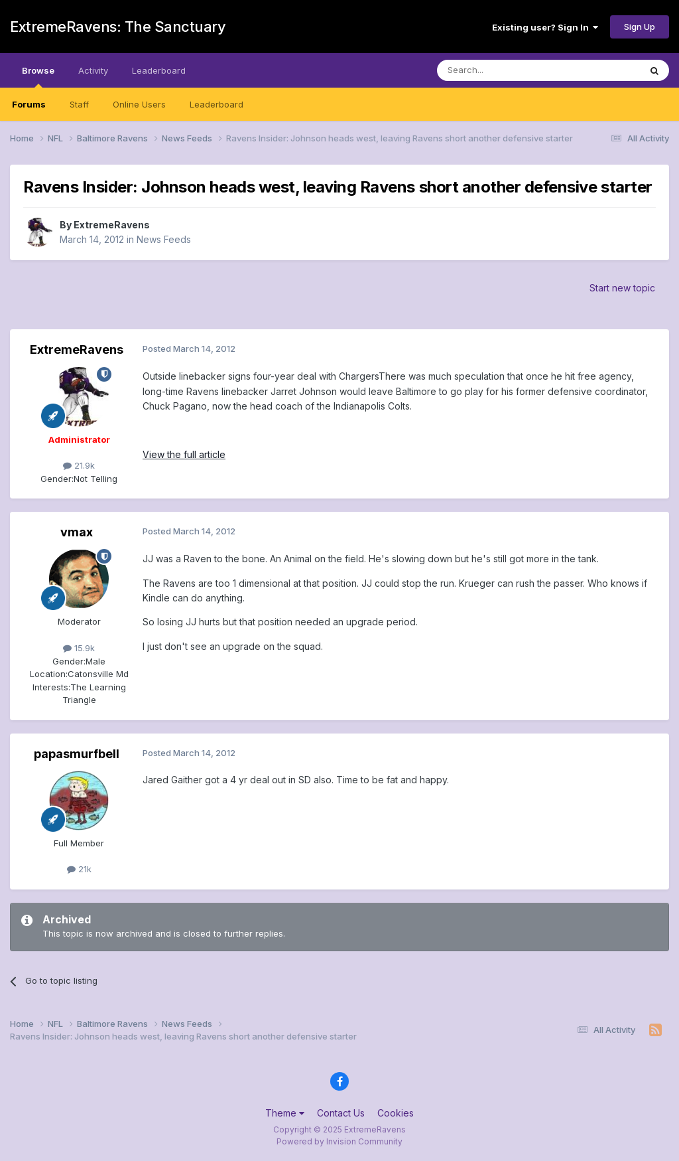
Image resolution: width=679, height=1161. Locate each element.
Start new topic (622, 287)
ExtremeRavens (112, 224)
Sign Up (639, 26)
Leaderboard (216, 104)
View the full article (184, 454)
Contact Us (341, 1113)
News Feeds (164, 239)
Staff (79, 104)
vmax (76, 532)
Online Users (139, 104)
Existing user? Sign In (545, 27)
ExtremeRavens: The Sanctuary (117, 26)
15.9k (79, 648)
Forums (29, 104)
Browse (38, 76)
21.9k (79, 465)
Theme (284, 1113)
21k (79, 869)
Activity (93, 70)
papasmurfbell (76, 754)
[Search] (504, 70)
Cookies (395, 1113)
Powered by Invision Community (339, 1141)
